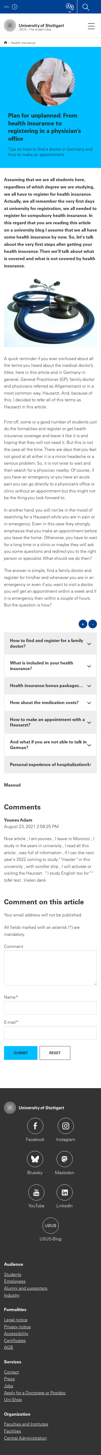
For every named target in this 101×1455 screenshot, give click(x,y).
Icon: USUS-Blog (51, 1226)
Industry (11, 1295)
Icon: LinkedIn (65, 1192)
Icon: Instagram (66, 1126)
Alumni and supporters (25, 1288)
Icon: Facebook (35, 1126)
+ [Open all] (83, 624)
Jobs (8, 1385)
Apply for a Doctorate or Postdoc (35, 1392)
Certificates (15, 1340)
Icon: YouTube (36, 1192)
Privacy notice (17, 1326)
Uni (6, 7)
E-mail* (11, 1022)
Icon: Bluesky (35, 1159)
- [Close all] (92, 624)
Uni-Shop (13, 1399)
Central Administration (25, 1438)
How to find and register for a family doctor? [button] (46, 643)
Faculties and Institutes (26, 1424)
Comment (13, 946)
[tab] (50, 643)
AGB (8, 1347)
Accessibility (16, 1333)
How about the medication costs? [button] (44, 702)
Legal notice (15, 1319)
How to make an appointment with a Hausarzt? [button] (47, 722)
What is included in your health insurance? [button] (41, 665)
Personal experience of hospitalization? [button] (49, 764)
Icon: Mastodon (65, 1159)
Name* (11, 997)
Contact (11, 1372)
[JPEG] (50, 312)
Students (12, 1274)
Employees (15, 1281)
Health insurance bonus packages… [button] (46, 685)
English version (5, 42)
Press (9, 1378)
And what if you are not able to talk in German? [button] (48, 744)
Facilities (12, 1431)
